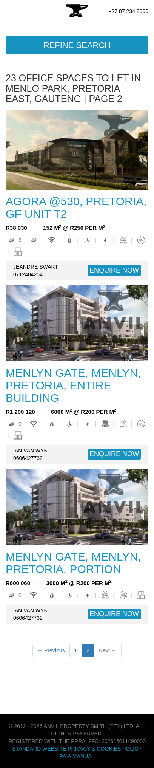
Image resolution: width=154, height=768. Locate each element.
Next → (108, 650)
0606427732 (28, 458)
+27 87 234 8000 (128, 11)
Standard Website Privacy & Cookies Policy (77, 749)
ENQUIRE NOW (114, 270)
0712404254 (28, 274)
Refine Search (77, 45)
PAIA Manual (77, 756)
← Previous (51, 650)
